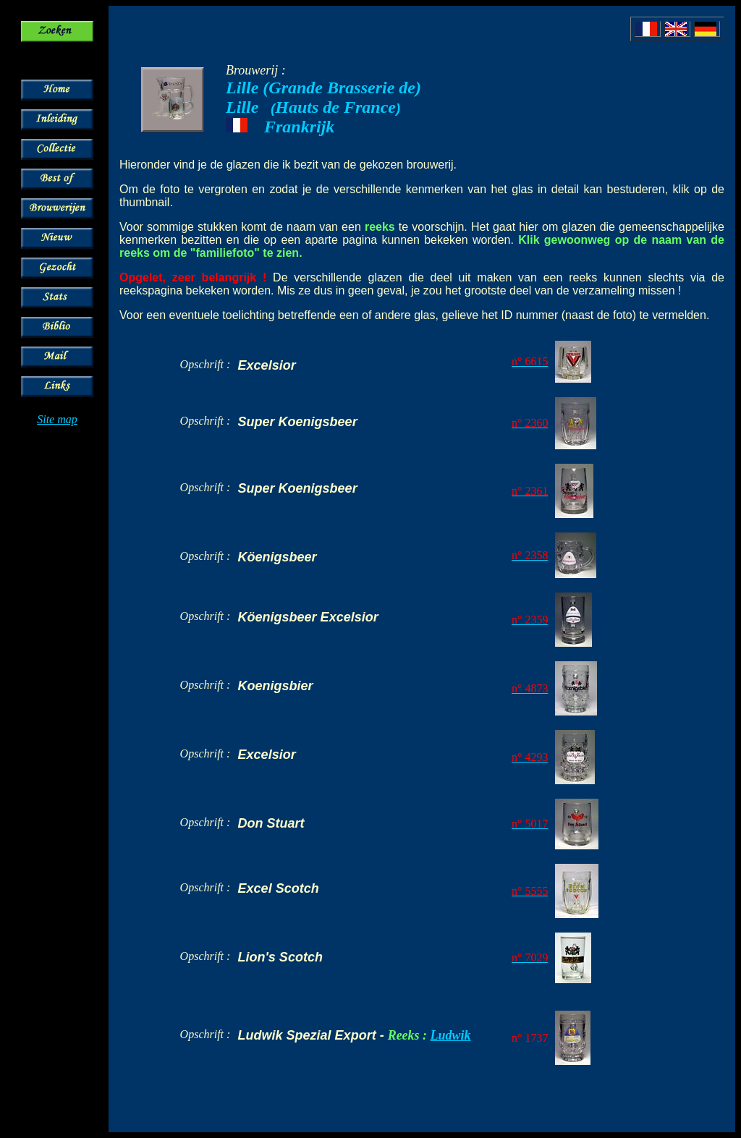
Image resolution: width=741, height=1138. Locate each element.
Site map (57, 419)
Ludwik (451, 1035)
